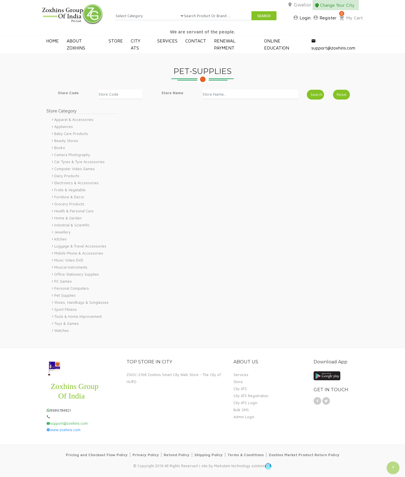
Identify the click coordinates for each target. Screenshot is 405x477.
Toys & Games (66, 323)
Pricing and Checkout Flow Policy (97, 455)
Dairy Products (66, 176)
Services (240, 374)
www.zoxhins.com (63, 430)
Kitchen (60, 239)
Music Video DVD (68, 260)
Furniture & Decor (69, 197)
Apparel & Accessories (73, 119)
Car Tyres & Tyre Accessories (79, 161)
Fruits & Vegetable (70, 190)
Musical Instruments (70, 267)
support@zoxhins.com (333, 44)
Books (59, 147)
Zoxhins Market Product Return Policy (304, 455)
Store (238, 381)
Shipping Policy (208, 455)
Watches (61, 330)
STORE (116, 40)
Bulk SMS (241, 410)
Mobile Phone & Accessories (78, 253)
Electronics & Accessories (76, 183)
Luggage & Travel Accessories (80, 246)
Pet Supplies (65, 295)
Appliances (63, 126)
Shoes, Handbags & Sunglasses (81, 302)
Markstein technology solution (239, 466)
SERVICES (167, 40)
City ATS (240, 388)
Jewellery (62, 232)
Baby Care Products (71, 133)
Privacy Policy (145, 455)
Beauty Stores (66, 140)
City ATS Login (245, 402)
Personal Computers (71, 288)
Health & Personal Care (74, 211)
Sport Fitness (65, 309)
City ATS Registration (250, 395)
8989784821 (58, 410)
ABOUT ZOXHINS (76, 44)
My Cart (351, 17)
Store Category (61, 111)
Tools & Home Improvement (78, 316)
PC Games (63, 281)
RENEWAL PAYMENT (224, 44)
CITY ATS (135, 44)
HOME (52, 40)
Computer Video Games (74, 168)
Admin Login (243, 417)
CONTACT (195, 40)
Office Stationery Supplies (76, 274)
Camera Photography (72, 154)
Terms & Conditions (246, 455)
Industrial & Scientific (72, 225)
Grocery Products (69, 204)
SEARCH (264, 16)
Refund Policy (177, 455)
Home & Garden (68, 218)
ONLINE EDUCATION (276, 44)
